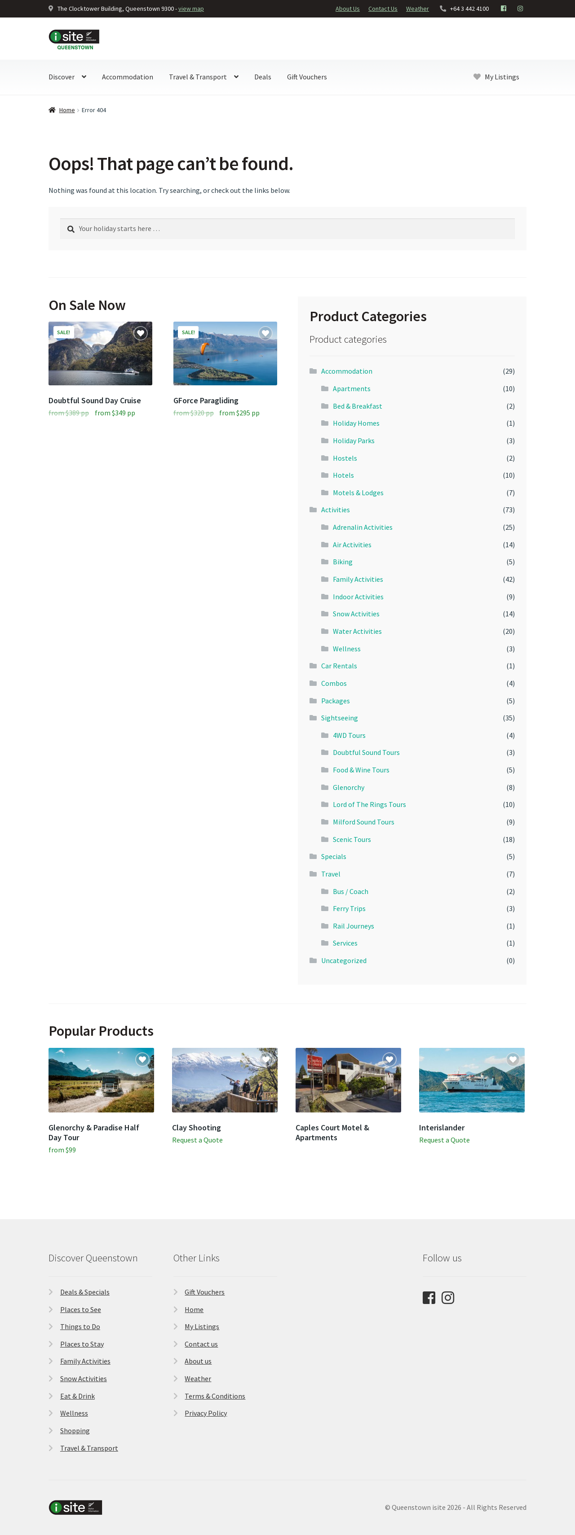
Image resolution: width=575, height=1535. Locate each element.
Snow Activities (356, 613)
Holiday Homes (356, 423)
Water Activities (357, 631)
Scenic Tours (352, 839)
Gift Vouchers (307, 76)
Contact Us (383, 8)
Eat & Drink (77, 1395)
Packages (335, 700)
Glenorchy (348, 787)
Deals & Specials (85, 1291)
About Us (348, 8)
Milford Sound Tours (363, 821)
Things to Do (80, 1326)
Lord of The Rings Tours (369, 804)
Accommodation (127, 76)
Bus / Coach (350, 891)
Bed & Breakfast (357, 405)
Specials (333, 856)
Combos (334, 683)
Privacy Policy (206, 1413)
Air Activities (352, 544)
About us (198, 1360)
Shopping (75, 1430)
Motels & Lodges (358, 492)
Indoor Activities (358, 596)
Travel (331, 873)
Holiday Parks (354, 440)
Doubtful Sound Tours (366, 752)
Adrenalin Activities (363, 527)
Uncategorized (344, 960)
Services (345, 942)
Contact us (201, 1343)
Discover (62, 76)
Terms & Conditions (215, 1395)
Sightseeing (339, 717)
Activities (335, 509)
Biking (343, 561)
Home (67, 110)
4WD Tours (349, 735)
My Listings (496, 76)
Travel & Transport (198, 76)
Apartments (352, 388)
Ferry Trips (349, 908)
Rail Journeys (353, 925)
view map (191, 8)
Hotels (343, 475)
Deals (262, 76)
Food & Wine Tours (361, 769)
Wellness (347, 648)
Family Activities (358, 579)
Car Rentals (339, 665)
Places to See (80, 1309)
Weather (417, 8)
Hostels (345, 458)
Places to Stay (82, 1343)
